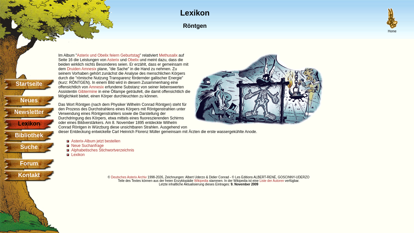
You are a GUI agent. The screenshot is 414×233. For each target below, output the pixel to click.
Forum (29, 163)
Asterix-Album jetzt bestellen (95, 141)
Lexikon (78, 154)
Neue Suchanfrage (87, 145)
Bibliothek (29, 135)
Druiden (74, 69)
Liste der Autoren (271, 181)
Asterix (113, 60)
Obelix (133, 60)
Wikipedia (201, 181)
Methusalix (168, 55)
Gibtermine (87, 91)
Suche (29, 147)
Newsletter (29, 112)
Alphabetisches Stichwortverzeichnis (102, 150)
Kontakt (29, 175)
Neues (29, 100)
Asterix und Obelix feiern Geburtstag (108, 55)
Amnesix (88, 69)
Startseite (29, 84)
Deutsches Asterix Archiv (129, 177)
